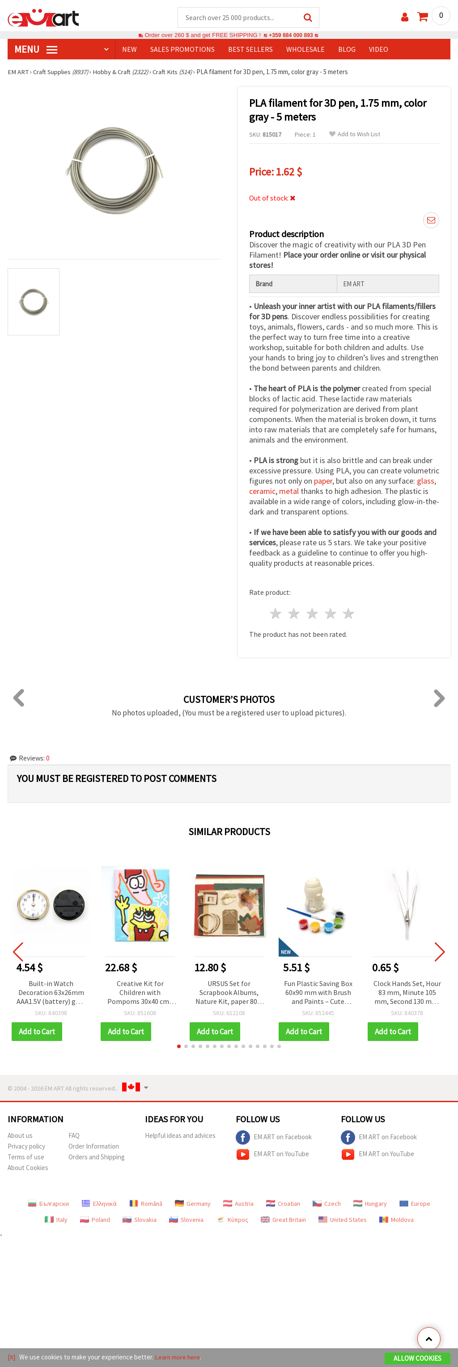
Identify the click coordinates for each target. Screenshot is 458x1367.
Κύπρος (232, 1220)
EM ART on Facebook (274, 1138)
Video (378, 49)
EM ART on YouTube (272, 1155)
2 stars (294, 614)
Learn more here (178, 1357)
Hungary (370, 1204)
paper (323, 481)
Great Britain (283, 1220)
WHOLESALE (305, 49)
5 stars (349, 614)
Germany (193, 1204)
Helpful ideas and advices (180, 1136)
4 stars (331, 614)
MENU (35, 49)
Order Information (93, 1146)
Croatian (283, 1204)
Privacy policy (26, 1146)
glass (425, 481)
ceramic (262, 491)
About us (20, 1136)
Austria (238, 1204)
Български (48, 1204)
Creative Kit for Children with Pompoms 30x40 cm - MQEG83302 (140, 993)
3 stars (312, 614)
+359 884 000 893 (290, 35)
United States (342, 1220)
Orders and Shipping (96, 1157)
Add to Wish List (354, 134)
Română (145, 1204)
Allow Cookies (417, 1358)
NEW (129, 49)
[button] (179, 1047)
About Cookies (28, 1168)
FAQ (74, 1136)
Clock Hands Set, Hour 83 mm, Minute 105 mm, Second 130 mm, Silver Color (407, 993)
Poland (95, 1220)
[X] (11, 1357)
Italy (56, 1220)
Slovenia (186, 1220)
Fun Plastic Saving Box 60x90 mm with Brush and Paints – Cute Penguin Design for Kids (318, 993)
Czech (327, 1204)
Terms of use (26, 1157)
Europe (414, 1204)
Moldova (396, 1220)
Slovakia (140, 1220)
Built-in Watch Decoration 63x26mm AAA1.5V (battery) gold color (51, 993)
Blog (347, 49)
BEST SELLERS (250, 49)
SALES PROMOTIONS (182, 49)
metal (289, 491)
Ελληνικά (99, 1204)
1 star (276, 614)
